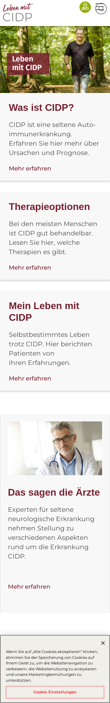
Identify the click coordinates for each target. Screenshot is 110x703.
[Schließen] (103, 643)
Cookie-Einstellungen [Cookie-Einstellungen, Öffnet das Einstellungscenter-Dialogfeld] (55, 692)
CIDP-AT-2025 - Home (20, 12)
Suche (101, 8)
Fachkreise (85, 7)
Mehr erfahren (30, 168)
